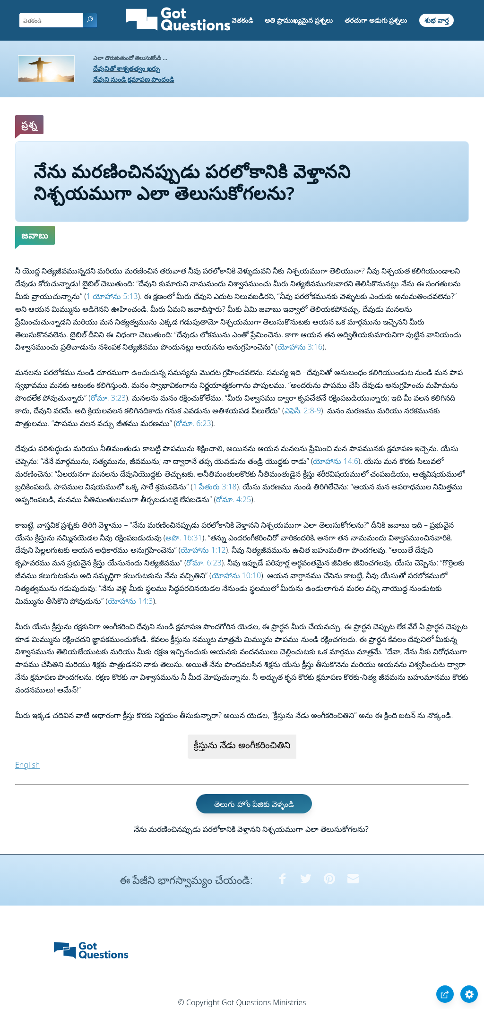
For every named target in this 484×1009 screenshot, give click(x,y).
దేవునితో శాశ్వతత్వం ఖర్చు (126, 68)
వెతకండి (242, 20)
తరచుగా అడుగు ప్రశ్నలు (376, 20)
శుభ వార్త (436, 20)
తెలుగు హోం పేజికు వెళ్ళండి (254, 804)
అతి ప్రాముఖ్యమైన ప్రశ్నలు (298, 20)
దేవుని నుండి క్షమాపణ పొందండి (133, 79)
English (27, 765)
